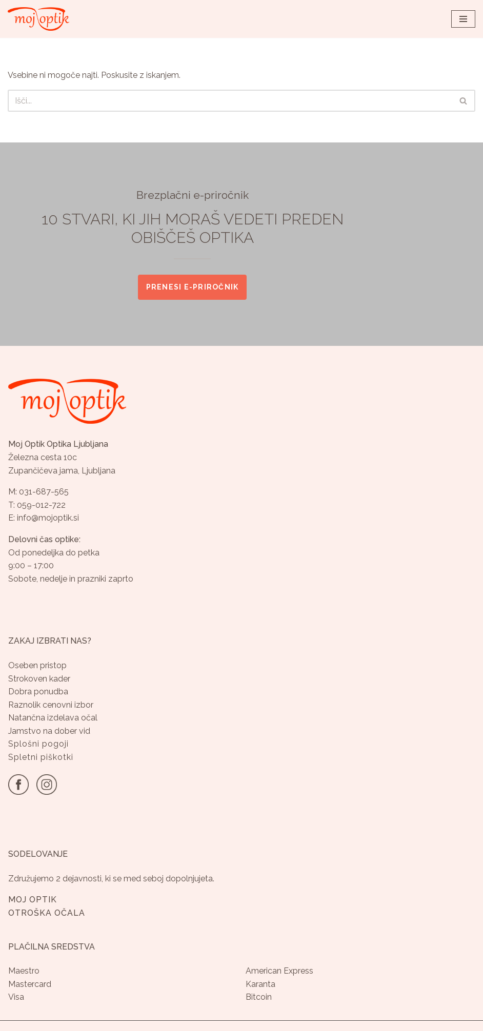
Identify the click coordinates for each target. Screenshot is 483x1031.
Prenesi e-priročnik (192, 287)
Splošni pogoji (38, 744)
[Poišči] (230, 101)
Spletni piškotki (40, 757)
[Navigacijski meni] (463, 19)
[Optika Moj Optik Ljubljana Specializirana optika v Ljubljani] (38, 19)
